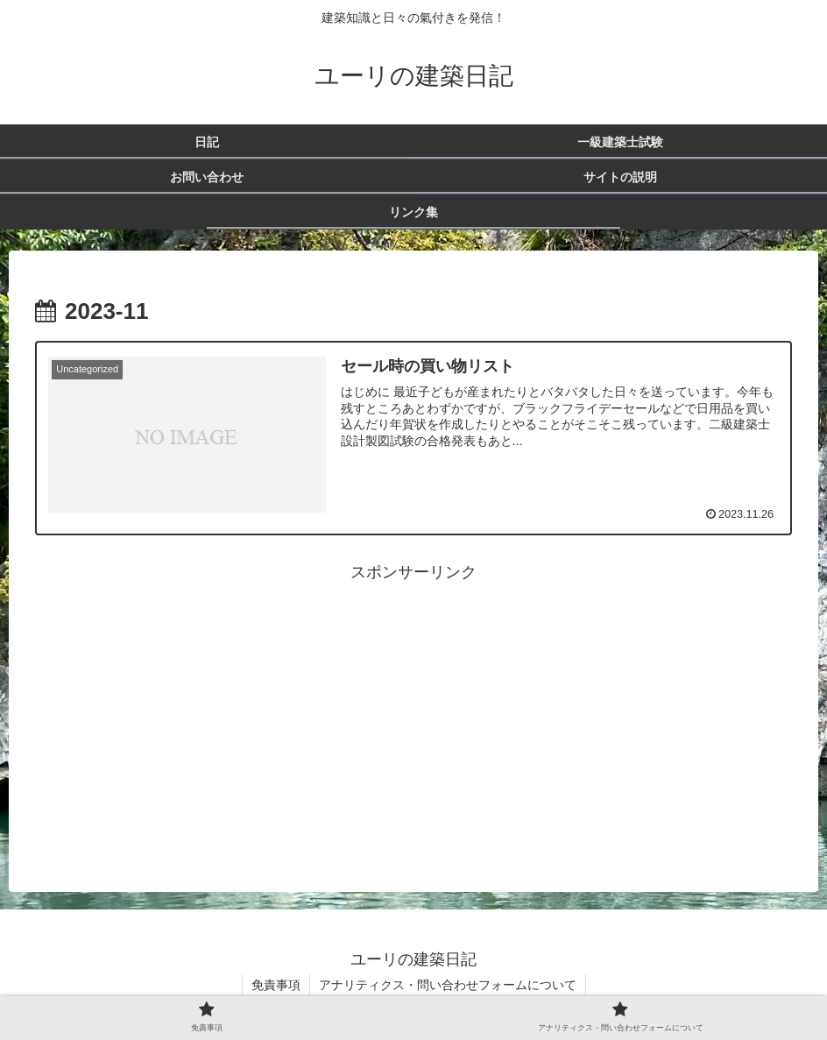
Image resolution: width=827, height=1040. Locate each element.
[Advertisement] (413, 708)
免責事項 (275, 985)
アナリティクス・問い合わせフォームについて (447, 985)
